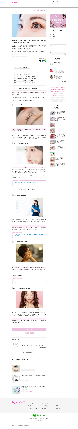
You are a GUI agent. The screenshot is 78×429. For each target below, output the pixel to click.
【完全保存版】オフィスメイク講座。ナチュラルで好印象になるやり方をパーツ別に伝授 (29, 235)
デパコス (52, 99)
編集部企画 (62, 87)
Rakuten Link (58, 408)
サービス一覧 (14, 425)
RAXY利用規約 (44, 408)
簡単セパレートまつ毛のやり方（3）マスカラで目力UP (24, 76)
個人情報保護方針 (35, 418)
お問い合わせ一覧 (20, 425)
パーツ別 (58, 97)
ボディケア (52, 41)
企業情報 (31, 418)
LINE (56, 406)
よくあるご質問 (44, 405)
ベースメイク (52, 36)
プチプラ (53, 97)
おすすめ (27, 380)
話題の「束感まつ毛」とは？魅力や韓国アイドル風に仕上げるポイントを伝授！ (29, 183)
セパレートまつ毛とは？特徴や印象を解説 (22, 67)
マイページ (29, 405)
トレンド (31, 391)
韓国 (52, 91)
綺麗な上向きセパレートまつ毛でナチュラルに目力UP (24, 82)
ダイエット (62, 99)
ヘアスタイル (54, 95)
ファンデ (57, 99)
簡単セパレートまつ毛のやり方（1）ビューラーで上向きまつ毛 (26, 72)
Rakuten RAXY (17, 2)
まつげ (21, 56)
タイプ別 (61, 101)
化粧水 (63, 97)
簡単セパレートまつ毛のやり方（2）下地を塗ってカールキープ (26, 74)
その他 (51, 50)
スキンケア (52, 34)
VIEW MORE (63, 81)
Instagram (57, 405)
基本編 (63, 89)
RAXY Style (29, 402)
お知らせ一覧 (44, 402)
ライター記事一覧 (43, 347)
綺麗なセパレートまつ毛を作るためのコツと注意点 (24, 80)
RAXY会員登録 (58, 402)
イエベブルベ (61, 95)
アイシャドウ (57, 91)
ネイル (51, 45)
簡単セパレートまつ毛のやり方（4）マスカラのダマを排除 (25, 78)
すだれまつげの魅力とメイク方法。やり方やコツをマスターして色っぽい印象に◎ (29, 281)
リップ (61, 93)
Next (44, 335)
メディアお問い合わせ (45, 403)
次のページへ (29, 329)
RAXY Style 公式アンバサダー (55, 89)
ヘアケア (51, 43)
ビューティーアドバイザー (31, 408)
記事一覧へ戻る (29, 352)
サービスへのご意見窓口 (45, 406)
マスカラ (17, 56)
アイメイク (16, 54)
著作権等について (42, 418)
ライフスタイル (55, 101)
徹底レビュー (55, 93)
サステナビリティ (27, 425)
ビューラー (25, 56)
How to (14, 56)
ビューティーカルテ (30, 406)
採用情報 (47, 418)
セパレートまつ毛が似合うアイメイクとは (22, 70)
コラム (51, 47)
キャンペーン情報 (30, 403)
